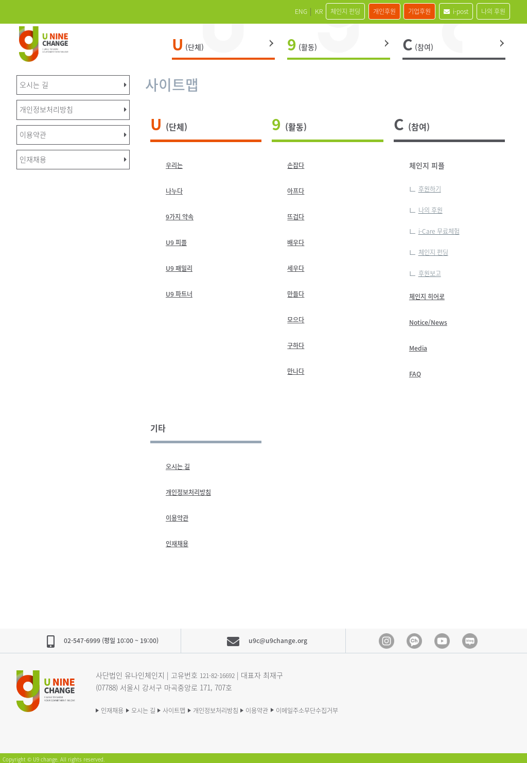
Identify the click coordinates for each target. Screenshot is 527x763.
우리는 (176, 165)
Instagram (386, 638)
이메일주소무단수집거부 (362, 707)
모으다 (297, 320)
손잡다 (297, 165)
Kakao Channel (414, 638)
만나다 (297, 371)
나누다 (176, 191)
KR (267, 11)
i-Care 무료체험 (442, 229)
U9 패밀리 (181, 268)
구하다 (297, 345)
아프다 (297, 191)
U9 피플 (178, 242)
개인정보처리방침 (192, 489)
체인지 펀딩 (303, 11)
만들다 (297, 294)
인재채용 (179, 541)
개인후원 (351, 11)
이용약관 (179, 515)
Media (419, 345)
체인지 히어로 (430, 294)
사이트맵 (194, 707)
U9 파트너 (181, 294)
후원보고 (431, 271)
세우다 (297, 268)
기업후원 (396, 11)
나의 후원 (488, 11)
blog (470, 638)
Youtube (442, 638)
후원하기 (431, 188)
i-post (441, 11)
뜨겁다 (297, 217)
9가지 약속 (182, 217)
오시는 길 (180, 464)
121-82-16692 (220, 672)
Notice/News (431, 320)
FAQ (416, 371)
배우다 (297, 242)
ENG (243, 11)
